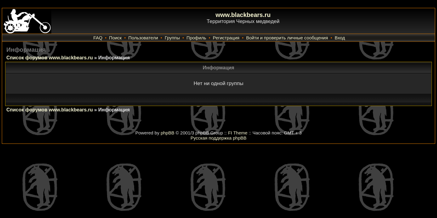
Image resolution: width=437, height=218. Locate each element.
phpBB (167, 132)
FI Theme (237, 132)
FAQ (97, 37)
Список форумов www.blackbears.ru (49, 57)
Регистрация (226, 37)
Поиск (115, 37)
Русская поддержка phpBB (219, 137)
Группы (172, 37)
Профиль (196, 37)
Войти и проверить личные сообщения (287, 37)
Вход (340, 37)
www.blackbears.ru (243, 15)
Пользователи (143, 37)
